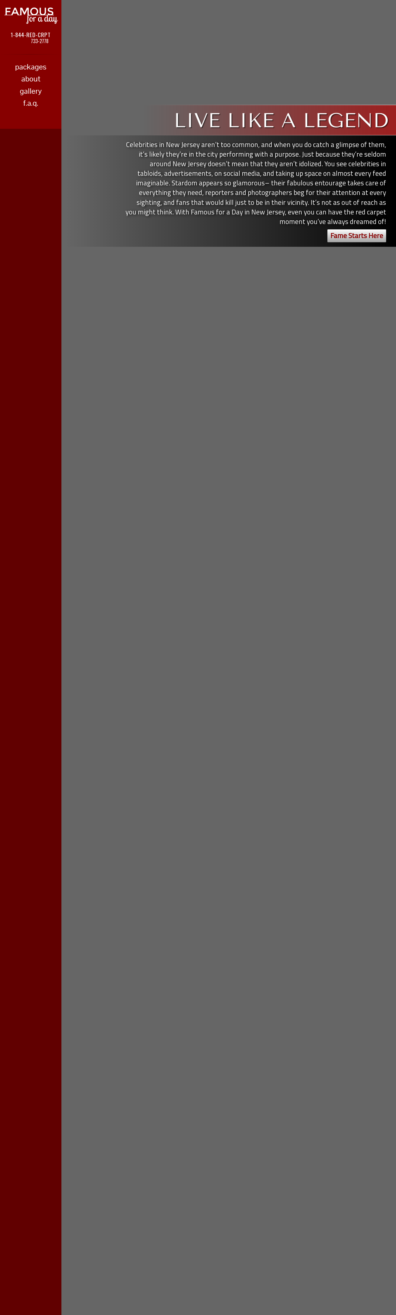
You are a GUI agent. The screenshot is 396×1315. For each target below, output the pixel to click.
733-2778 (40, 41)
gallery (31, 91)
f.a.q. (30, 103)
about (30, 79)
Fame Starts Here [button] (356, 235)
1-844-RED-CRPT (31, 34)
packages (30, 67)
